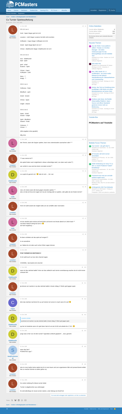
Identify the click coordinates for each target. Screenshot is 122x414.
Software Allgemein (97, 60)
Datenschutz (93, 409)
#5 (85, 186)
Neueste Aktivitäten (11, 13)
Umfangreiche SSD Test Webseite (102, 187)
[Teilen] (83, 26)
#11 (85, 283)
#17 (85, 380)
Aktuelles (64, 10)
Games (16, 10)
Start (111, 409)
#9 (85, 250)
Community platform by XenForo (61, 412)
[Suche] (112, 10)
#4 (85, 171)
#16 (85, 364)
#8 (85, 234)
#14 (85, 330)
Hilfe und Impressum (103, 409)
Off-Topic (94, 84)
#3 (85, 155)
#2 (85, 139)
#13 (85, 314)
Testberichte (33, 10)
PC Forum (54, 10)
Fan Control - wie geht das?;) (101, 146)
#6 (85, 202)
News (9, 10)
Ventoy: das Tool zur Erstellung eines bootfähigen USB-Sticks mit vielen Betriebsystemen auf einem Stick (103, 89)
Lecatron (10, 22)
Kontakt (86, 409)
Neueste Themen (95, 43)
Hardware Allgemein (97, 151)
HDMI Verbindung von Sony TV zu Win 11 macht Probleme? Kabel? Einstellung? (102, 165)
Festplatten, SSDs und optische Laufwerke (103, 192)
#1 (85, 26)
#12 (85, 299)
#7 (85, 218)
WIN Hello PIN (96, 63)
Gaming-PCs (44, 10)
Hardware (24, 10)
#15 (85, 346)
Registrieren (21, 13)
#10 (85, 267)
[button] (59, 10)
